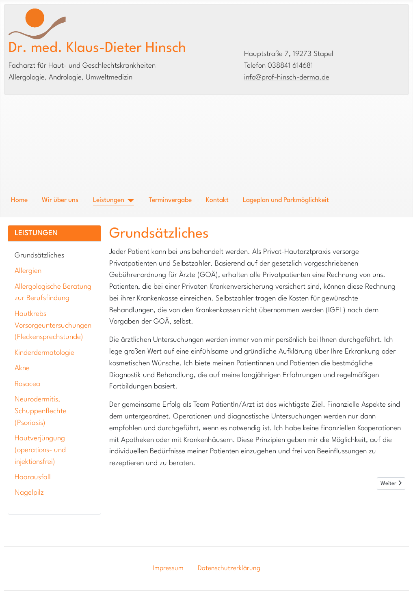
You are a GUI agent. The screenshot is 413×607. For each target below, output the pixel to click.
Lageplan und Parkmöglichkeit (286, 200)
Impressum (168, 568)
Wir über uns (60, 200)
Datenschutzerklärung (229, 568)
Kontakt (217, 200)
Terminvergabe (170, 200)
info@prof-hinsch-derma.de (286, 77)
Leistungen (108, 200)
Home (19, 200)
